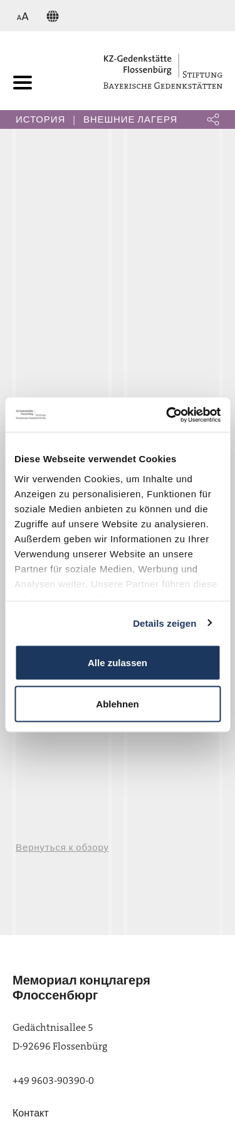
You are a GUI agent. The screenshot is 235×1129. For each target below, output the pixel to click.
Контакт (31, 1113)
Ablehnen (117, 703)
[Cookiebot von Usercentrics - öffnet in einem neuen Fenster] (167, 415)
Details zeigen (164, 622)
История (40, 119)
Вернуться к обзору (62, 847)
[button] (213, 119)
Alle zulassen (117, 662)
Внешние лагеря (130, 119)
